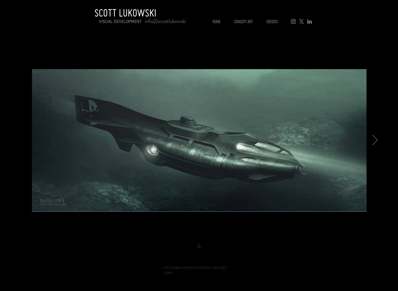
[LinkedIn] (309, 21)
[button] (199, 246)
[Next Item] (375, 140)
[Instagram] (293, 21)
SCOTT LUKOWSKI (125, 12)
